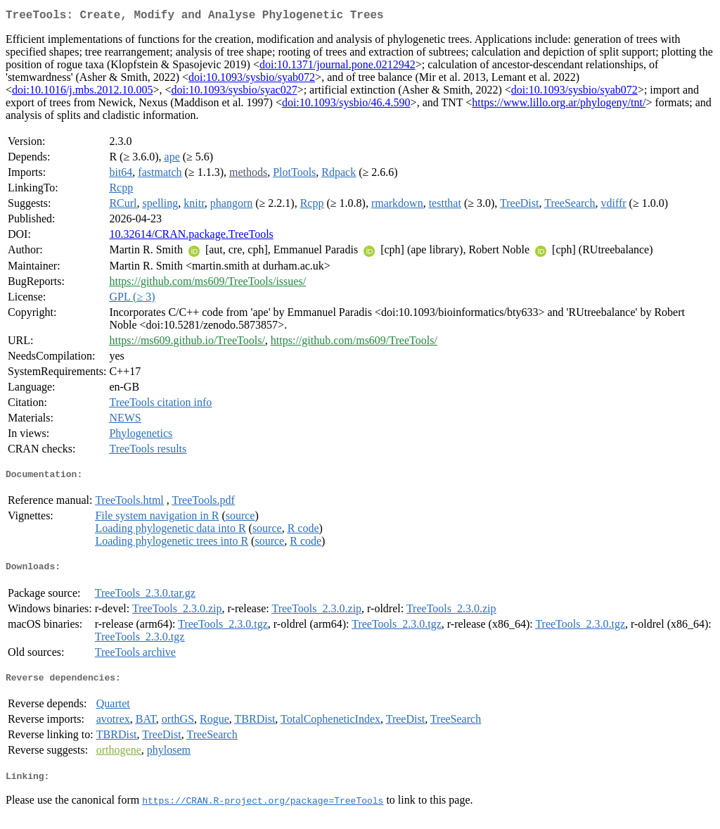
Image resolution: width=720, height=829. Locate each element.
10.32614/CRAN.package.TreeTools (191, 237)
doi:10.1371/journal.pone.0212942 (337, 67)
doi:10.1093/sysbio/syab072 (251, 80)
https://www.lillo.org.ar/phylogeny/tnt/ (558, 105)
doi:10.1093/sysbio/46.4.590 (346, 105)
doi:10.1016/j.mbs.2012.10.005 (82, 93)
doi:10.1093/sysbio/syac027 (234, 93)
